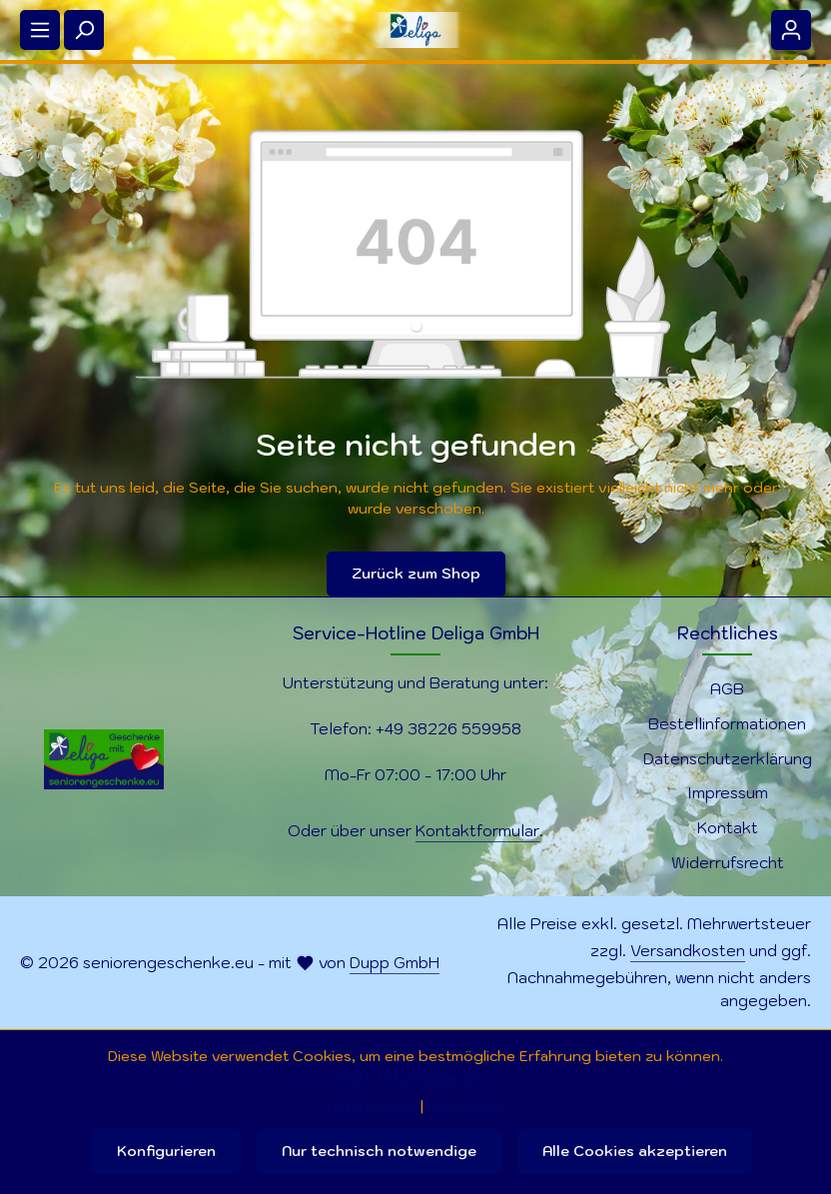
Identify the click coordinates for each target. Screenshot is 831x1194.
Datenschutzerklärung (727, 758)
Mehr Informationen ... (415, 1077)
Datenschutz (371, 1106)
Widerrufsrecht (727, 862)
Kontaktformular (477, 830)
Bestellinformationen (727, 723)
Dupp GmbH (394, 962)
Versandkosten (687, 950)
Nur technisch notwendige (379, 1151)
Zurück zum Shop (416, 574)
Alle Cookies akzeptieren (634, 1151)
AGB (727, 688)
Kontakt (727, 827)
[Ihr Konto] (791, 30)
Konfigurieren (166, 1151)
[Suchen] (84, 30)
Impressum (727, 792)
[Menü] (40, 30)
